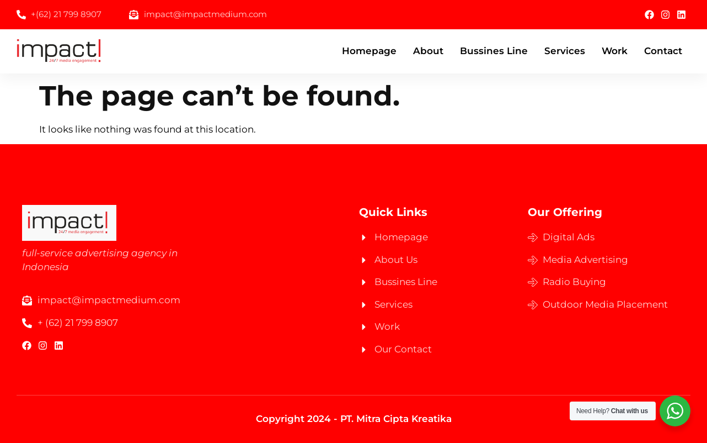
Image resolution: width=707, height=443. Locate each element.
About (428, 50)
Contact (663, 50)
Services (564, 50)
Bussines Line (494, 50)
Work (615, 50)
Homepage (369, 50)
